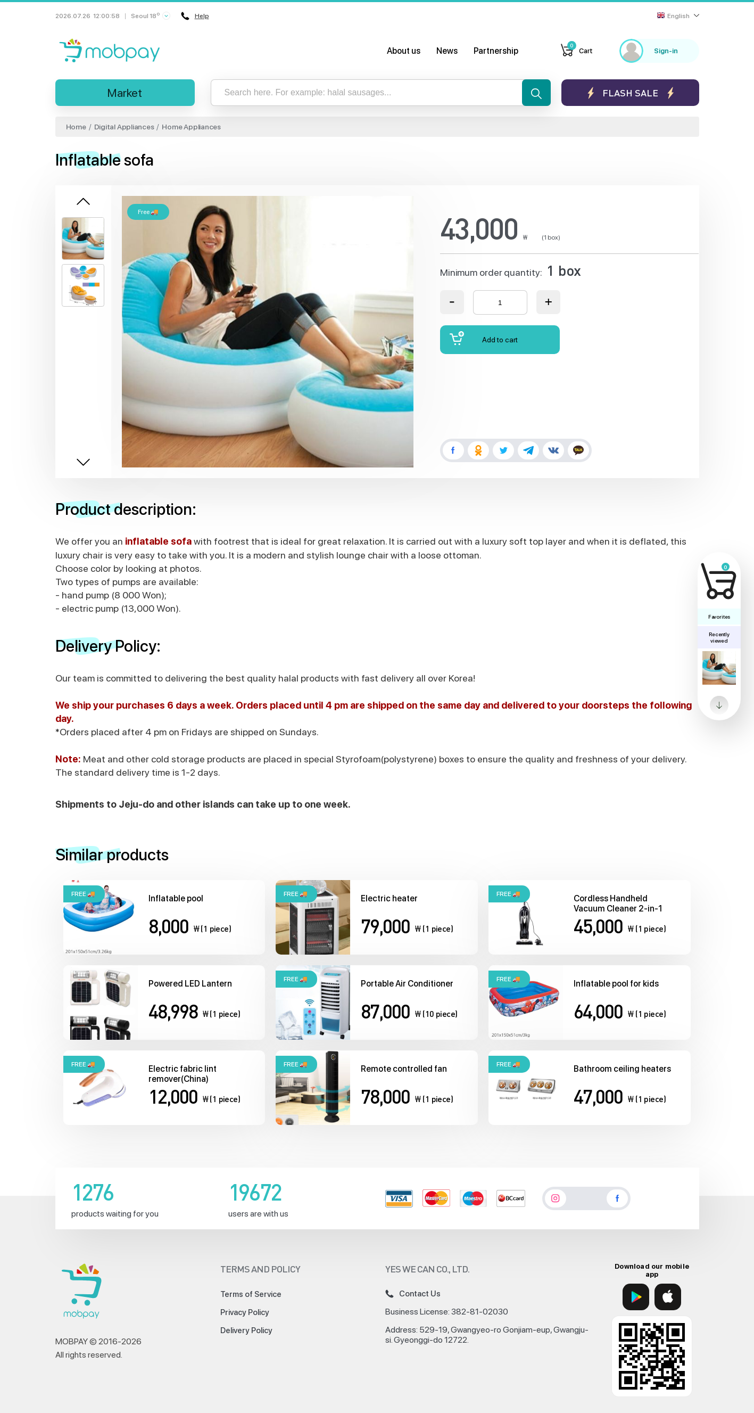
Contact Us (413, 1294)
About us (403, 51)
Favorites (719, 616)
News (447, 51)
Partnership (496, 51)
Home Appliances (191, 126)
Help (195, 16)
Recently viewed (719, 637)
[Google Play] (636, 1297)
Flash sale (630, 93)
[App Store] (667, 1297)
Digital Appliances (124, 126)
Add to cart (484, 338)
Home (76, 126)
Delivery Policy (246, 1330)
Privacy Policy (244, 1312)
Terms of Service (250, 1294)
